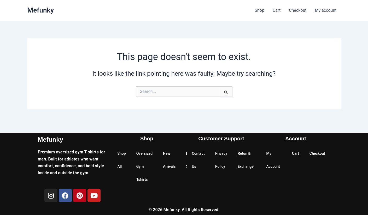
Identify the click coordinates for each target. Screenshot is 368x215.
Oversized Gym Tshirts (144, 166)
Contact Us (198, 160)
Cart (277, 10)
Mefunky (40, 10)
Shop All (122, 160)
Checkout (297, 10)
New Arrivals (169, 160)
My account (326, 10)
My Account (273, 160)
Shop (259, 10)
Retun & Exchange (246, 160)
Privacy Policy (221, 160)
